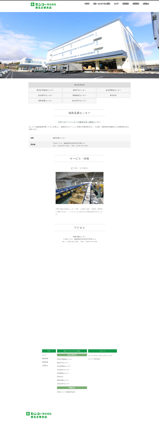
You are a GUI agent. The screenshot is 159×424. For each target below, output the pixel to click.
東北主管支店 (79, 85)
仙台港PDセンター (45, 95)
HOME (87, 4)
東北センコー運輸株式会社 (66, 392)
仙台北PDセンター (79, 100)
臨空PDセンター (79, 90)
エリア (116, 4)
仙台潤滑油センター (113, 90)
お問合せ (146, 4)
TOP (49, 351)
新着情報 (126, 4)
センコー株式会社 (94, 359)
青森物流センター (79, 95)
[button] (3, 382)
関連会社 (72, 388)
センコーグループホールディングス (100, 355)
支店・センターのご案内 (101, 4)
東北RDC (113, 95)
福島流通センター (45, 100)
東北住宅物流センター (45, 90)
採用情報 (136, 4)
